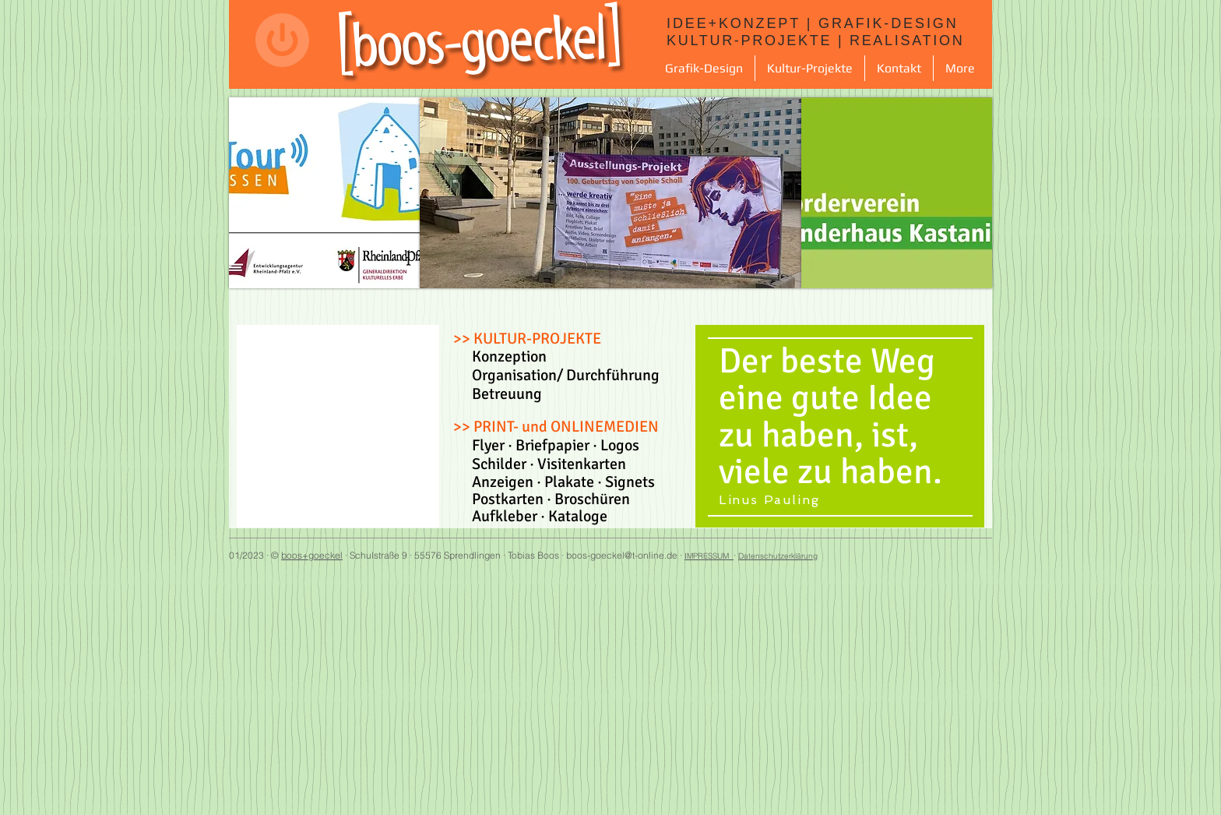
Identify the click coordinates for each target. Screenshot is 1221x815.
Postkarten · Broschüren (541, 499)
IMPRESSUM (709, 556)
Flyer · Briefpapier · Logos (555, 445)
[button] (704, 68)
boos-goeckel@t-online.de (621, 555)
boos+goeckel (312, 555)
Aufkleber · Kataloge (530, 516)
